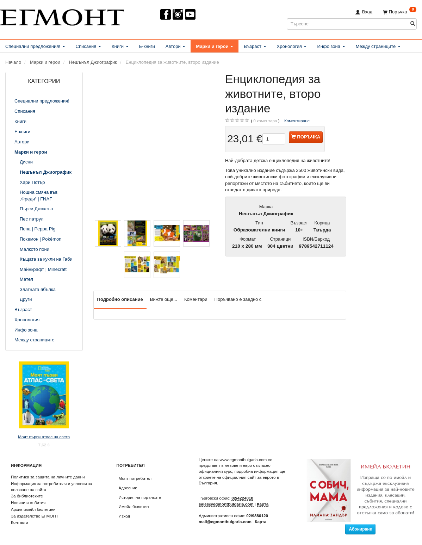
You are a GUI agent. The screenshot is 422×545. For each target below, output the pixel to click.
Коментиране (297, 120)
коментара (265, 120)
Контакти (19, 522)
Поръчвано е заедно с (238, 299)
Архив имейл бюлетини (33, 509)
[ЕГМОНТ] (62, 16)
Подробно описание (120, 299)
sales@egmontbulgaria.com (226, 504)
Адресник (128, 487)
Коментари (195, 299)
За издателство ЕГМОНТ (34, 516)
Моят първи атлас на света (44, 436)
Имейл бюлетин (134, 506)
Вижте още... (163, 299)
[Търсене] (412, 23)
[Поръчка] (400, 12)
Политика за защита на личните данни (48, 477)
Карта (262, 504)
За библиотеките (27, 496)
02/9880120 (257, 515)
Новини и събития (28, 502)
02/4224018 (242, 498)
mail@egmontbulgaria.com (225, 521)
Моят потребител (135, 478)
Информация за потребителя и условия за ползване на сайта (51, 486)
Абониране (360, 529)
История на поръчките (140, 497)
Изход (124, 516)
